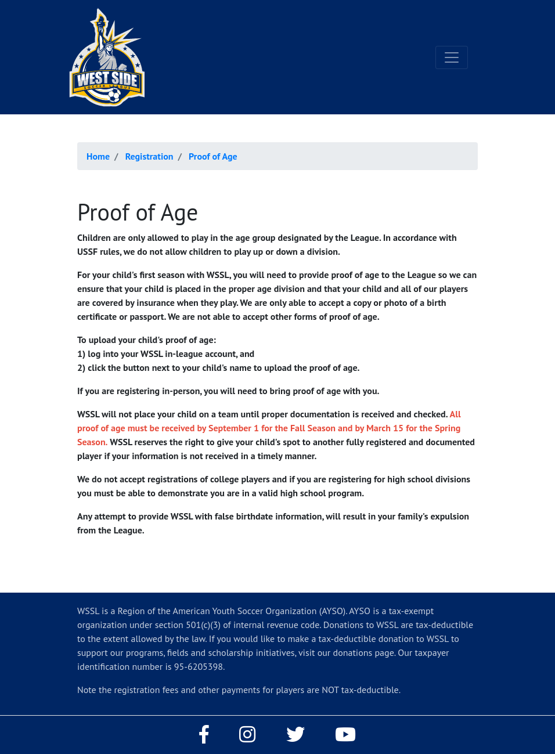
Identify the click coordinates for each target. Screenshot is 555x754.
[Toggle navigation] (451, 57)
